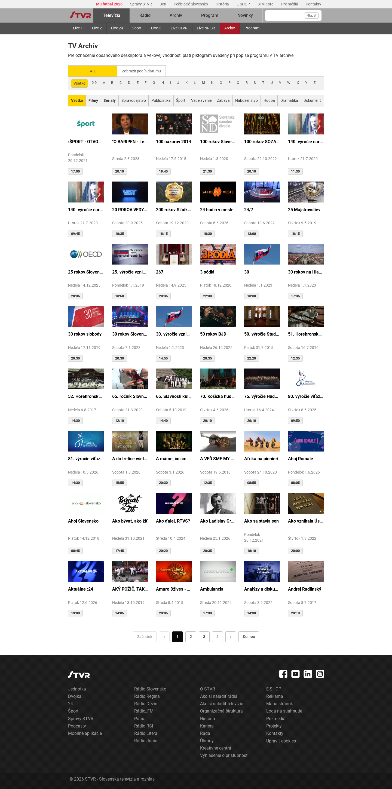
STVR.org (266, 4)
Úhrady (207, 740)
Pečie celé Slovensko (191, 4)
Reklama (274, 695)
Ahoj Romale (300, 458)
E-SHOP (244, 4)
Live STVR (179, 28)
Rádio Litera (145, 732)
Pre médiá (290, 4)
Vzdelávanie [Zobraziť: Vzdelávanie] (201, 100)
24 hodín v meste (217, 209)
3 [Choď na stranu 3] (204, 636)
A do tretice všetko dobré (130, 458)
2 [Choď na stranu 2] (191, 636)
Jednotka (77, 688)
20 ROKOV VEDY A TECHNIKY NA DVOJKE (130, 209)
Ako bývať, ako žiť (130, 520)
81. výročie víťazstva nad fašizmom (86, 458)
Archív (229, 28)
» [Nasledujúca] (231, 636)
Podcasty (77, 725)
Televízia (111, 15)
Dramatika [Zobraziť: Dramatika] (289, 100)
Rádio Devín (145, 703)
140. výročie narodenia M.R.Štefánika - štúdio (86, 209)
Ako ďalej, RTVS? (173, 520)
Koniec (249, 636)
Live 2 (97, 28)
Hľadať (311, 15)
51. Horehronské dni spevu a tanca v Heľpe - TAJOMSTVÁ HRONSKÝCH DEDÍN (306, 333)
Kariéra (207, 725)
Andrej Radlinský (304, 588)
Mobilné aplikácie (85, 732)
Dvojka (74, 695)
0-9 (94, 82)
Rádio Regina (147, 695)
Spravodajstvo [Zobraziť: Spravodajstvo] (133, 100)
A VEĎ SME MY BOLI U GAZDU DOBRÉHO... (218, 458)
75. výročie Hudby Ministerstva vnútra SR (262, 395)
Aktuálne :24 (80, 588)
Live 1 (78, 28)
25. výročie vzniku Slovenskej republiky (130, 271)
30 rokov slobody (85, 333)
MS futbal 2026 (109, 4)
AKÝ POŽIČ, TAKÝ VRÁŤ (130, 588)
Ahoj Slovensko (83, 520)
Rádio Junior (146, 740)
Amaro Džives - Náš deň (174, 588)
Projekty (274, 725)
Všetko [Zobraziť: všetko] (79, 83)
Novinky (245, 15)
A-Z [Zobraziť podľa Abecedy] (93, 71)
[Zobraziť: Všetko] (77, 100)
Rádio (145, 15)
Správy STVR (141, 4)
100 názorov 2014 (173, 141)
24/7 (248, 209)
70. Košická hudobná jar (218, 395)
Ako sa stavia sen (261, 520)
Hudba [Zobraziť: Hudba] (269, 100)
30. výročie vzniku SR (174, 333)
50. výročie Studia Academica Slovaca (262, 333)
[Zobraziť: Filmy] (93, 100)
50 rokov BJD (213, 333)
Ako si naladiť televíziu (221, 703)
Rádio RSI (143, 725)
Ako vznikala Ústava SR (306, 520)
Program (251, 28)
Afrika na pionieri (261, 458)
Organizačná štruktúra (221, 710)
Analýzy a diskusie (262, 588)
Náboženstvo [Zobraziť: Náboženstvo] (246, 100)
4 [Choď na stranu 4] (217, 636)
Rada (205, 732)
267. (160, 271)
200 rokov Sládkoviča (174, 209)
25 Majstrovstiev (304, 209)
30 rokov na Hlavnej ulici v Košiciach (306, 271)
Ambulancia (211, 588)
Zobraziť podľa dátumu (143, 71)
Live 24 (117, 28)
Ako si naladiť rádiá (218, 695)
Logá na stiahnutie (284, 710)
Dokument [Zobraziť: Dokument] (312, 100)
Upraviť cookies (281, 740)
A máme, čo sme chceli (174, 458)
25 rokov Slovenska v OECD (86, 271)
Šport (137, 28)
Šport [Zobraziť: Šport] (180, 100)
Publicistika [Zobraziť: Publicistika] (161, 100)
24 (70, 703)
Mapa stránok (279, 703)
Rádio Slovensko (150, 688)
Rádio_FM (144, 710)
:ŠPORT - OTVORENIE (86, 141)
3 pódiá (207, 271)
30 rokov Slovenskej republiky (130, 333)
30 (246, 271)
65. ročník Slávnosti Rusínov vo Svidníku (130, 395)
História (223, 4)
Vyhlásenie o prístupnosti (224, 754)
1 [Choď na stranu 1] (177, 636)
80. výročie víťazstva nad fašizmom (306, 395)
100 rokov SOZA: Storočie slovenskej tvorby (262, 141)
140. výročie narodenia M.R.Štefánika (306, 141)
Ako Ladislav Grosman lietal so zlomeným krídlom (218, 520)
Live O (156, 28)
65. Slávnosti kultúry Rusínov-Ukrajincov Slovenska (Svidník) (174, 395)
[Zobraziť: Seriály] (110, 100)
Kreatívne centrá (215, 747)
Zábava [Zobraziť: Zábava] (223, 100)
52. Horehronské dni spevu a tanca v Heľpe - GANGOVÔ (86, 395)
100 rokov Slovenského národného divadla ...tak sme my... (218, 141)
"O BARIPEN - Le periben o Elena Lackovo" (130, 141)
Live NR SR (206, 28)
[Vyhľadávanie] (293, 15)
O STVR (207, 688)
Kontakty (313, 4)
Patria (140, 718)
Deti (163, 4)
